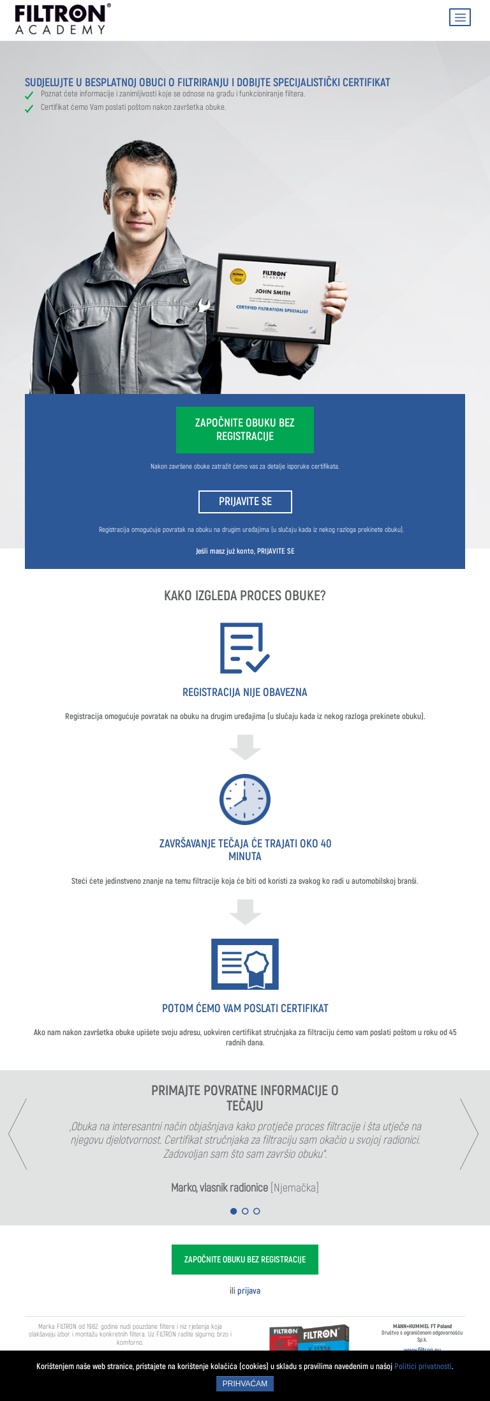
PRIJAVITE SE (245, 501)
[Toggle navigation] (460, 17)
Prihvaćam (245, 1383)
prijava (248, 1290)
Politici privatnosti (423, 1366)
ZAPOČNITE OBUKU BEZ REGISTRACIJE (245, 430)
